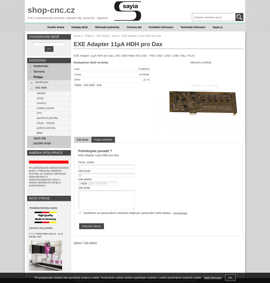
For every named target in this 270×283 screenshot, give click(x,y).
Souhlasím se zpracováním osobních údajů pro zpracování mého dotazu (127, 213)
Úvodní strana (55, 27)
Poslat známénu (103, 139)
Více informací (180, 213)
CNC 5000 (89, 85)
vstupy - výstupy (46, 123)
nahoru (78, 242)
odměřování (41, 82)
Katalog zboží (79, 27)
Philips (78, 85)
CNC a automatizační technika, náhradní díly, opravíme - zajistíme (68, 18)
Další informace (213, 277)
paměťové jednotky (47, 118)
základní (41, 93)
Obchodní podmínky (107, 27)
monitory (41, 103)
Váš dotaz (82, 139)
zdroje (40, 98)
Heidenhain (40, 66)
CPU (39, 113)
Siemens (39, 71)
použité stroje (42, 143)
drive (99, 85)
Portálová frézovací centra (43, 208)
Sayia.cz (218, 27)
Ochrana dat (134, 27)
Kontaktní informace (161, 27)
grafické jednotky (46, 128)
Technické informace (193, 27)
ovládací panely (45, 108)
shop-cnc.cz (51, 10)
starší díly (39, 138)
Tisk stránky (90, 242)
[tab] (82, 140)
